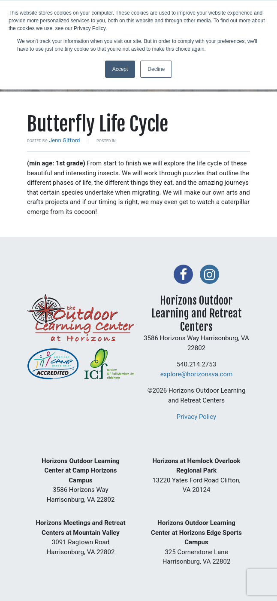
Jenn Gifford (64, 140)
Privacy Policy (196, 417)
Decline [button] (156, 69)
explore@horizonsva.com (196, 374)
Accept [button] (120, 69)
